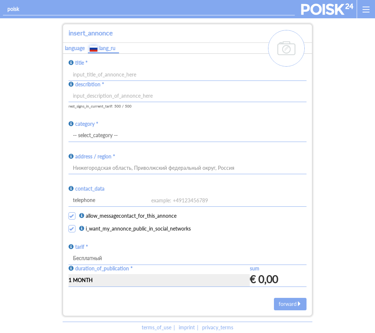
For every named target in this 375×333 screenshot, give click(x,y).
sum (254, 268)
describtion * (89, 84)
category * (86, 124)
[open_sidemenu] (366, 9)
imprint (187, 327)
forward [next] (290, 304)
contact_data (89, 189)
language (75, 48)
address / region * (95, 156)
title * (81, 63)
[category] (187, 136)
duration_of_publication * (104, 268)
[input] (187, 96)
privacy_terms (217, 327)
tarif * (81, 247)
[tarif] (187, 258)
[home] (327, 9)
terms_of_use (156, 327)
